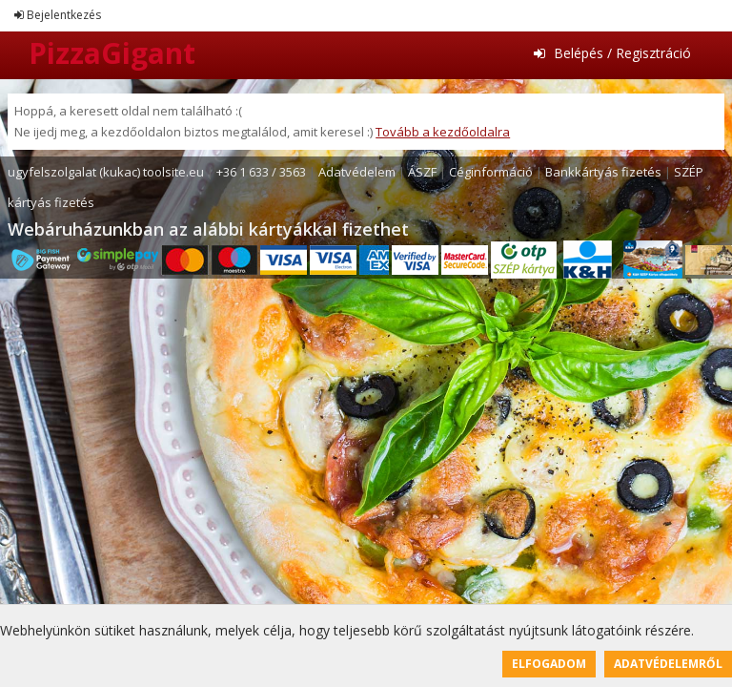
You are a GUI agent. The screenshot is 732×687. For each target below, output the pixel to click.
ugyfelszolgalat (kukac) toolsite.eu (106, 171)
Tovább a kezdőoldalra (443, 131)
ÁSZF (422, 171)
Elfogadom (549, 664)
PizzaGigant (112, 53)
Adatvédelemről (668, 664)
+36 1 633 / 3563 (261, 171)
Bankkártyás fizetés (603, 171)
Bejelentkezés (57, 15)
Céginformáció (491, 171)
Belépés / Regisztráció (612, 53)
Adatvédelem (357, 171)
